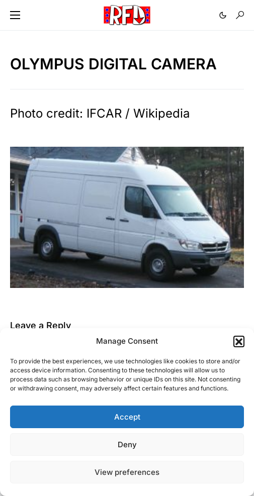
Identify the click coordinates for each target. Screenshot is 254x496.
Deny (127, 444)
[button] (239, 341)
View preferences (127, 472)
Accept (127, 417)
